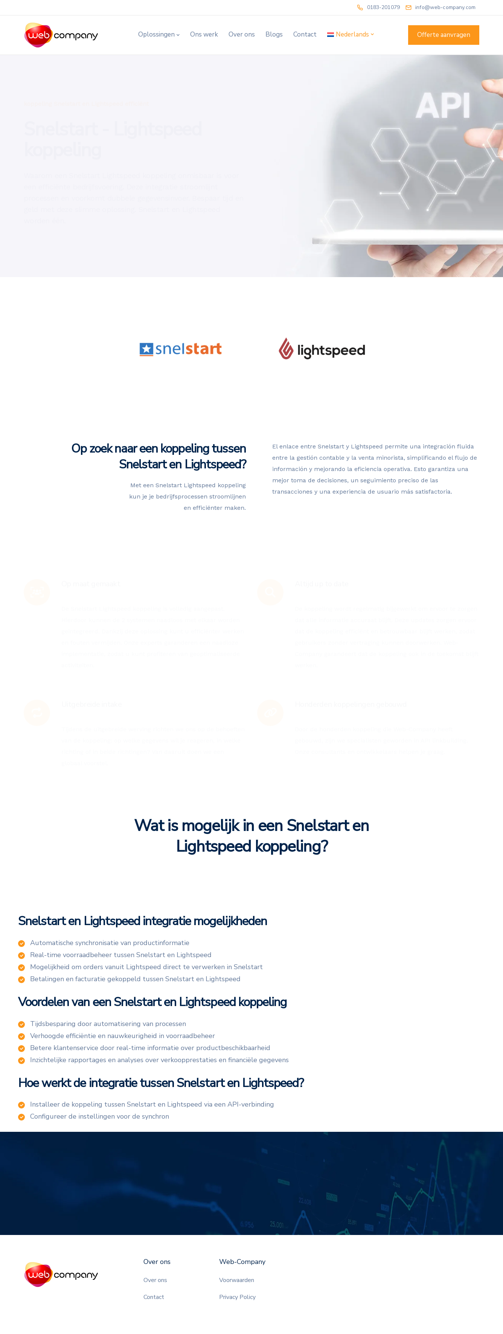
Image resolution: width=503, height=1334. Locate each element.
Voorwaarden (236, 1280)
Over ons (242, 34)
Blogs (274, 34)
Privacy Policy (237, 1297)
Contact (305, 34)
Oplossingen (156, 34)
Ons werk (204, 34)
